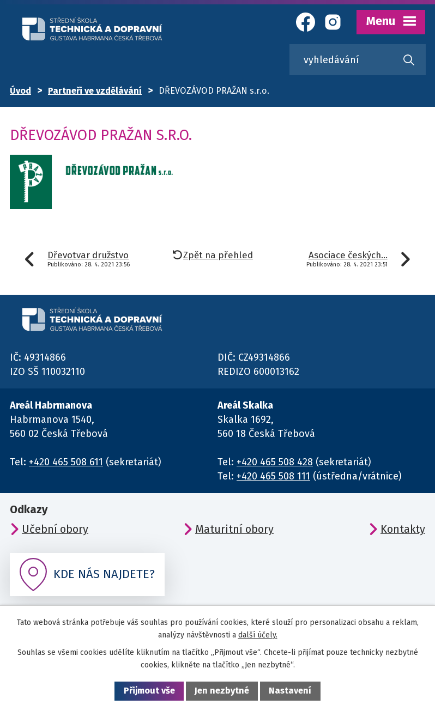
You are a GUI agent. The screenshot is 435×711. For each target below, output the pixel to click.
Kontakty (402, 529)
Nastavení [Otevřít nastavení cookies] (290, 690)
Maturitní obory (234, 529)
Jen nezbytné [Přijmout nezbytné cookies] (222, 690)
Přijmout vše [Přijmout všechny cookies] (149, 690)
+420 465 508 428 (275, 462)
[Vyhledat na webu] (357, 59)
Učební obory (55, 529)
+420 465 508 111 (273, 476)
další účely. (257, 635)
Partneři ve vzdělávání (95, 91)
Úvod (20, 91)
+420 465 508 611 (66, 462)
